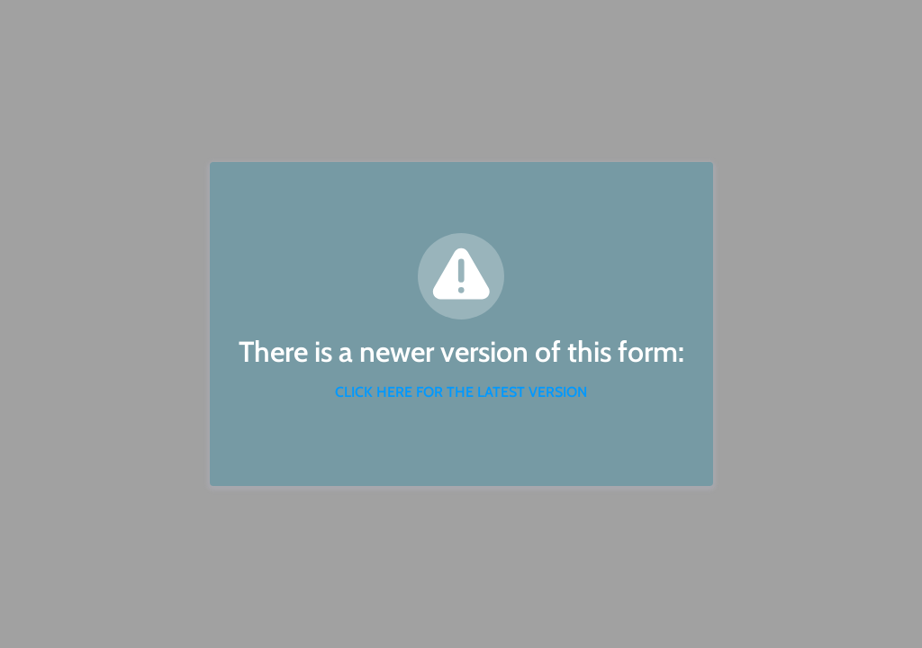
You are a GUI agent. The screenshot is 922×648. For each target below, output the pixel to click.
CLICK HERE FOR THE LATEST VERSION (461, 391)
